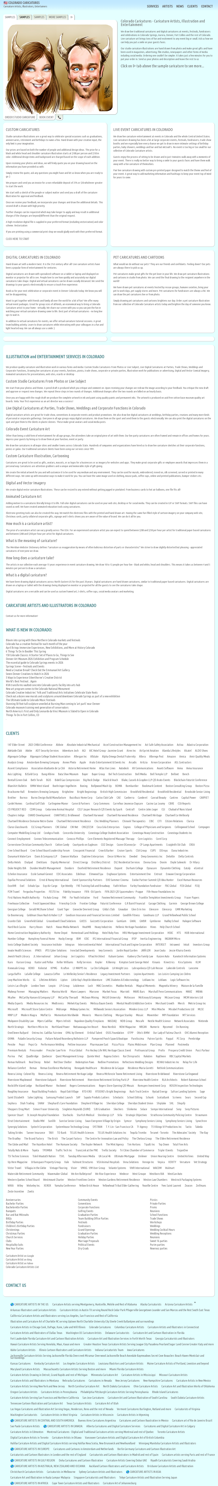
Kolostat (42, 968)
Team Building (85, 1218)
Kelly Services (84, 962)
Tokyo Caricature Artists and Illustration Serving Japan (148, 1477)
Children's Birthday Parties (20, 1226)
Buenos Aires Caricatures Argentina (97, 1420)
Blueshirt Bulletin (17, 785)
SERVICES (153, 6)
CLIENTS (192, 6)
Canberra (129, 797)
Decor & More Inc (116, 856)
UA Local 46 (104, 1156)
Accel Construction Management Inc (122, 744)
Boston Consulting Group (179, 785)
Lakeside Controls (175, 968)
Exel (22, 885)
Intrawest (175, 944)
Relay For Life (190, 1062)
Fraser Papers (191, 897)
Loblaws (162, 979)
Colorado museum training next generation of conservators (37, 707)
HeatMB (86, 927)
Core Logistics (145, 838)
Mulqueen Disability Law (21, 1021)
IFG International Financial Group (110, 938)
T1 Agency (142, 1126)
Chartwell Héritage (152, 815)
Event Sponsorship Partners (87, 879)
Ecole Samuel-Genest (42, 874)
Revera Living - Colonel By (21, 1073)
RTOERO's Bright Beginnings (110, 1091)
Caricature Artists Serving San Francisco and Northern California (44, 1397)
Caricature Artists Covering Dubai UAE (127, 1460)
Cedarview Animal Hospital (59, 809)
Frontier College (88, 903)
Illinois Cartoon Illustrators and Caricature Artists (65, 1350)
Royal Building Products (44, 1091)
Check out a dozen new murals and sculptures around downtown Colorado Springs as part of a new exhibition (63, 696)
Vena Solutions (131, 1162)
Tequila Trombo (138, 1132)
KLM (198, 962)
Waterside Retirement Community (26, 1173)
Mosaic (139, 1015)
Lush (90, 985)
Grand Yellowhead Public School (179, 915)
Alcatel (187, 750)
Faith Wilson (120, 885)
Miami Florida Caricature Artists (126, 1369)
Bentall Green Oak (17, 780)
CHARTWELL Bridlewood (67, 815)
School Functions (159, 1214)
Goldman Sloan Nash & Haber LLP (44, 915)
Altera (142, 756)
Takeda (199, 1126)
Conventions (84, 1203)
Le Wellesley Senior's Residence (80, 974)
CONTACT (207, 6)
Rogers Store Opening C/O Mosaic (116, 1085)
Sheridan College (115, 1103)
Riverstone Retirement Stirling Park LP (108, 1079)
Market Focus (109, 991)
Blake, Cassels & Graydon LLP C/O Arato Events (145, 780)
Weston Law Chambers (155, 1179)
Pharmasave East (99, 1044)
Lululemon (78, 985)
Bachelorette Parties (17, 1207)
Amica (182, 756)
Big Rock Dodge (91, 780)
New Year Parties (15, 1248)
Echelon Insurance (17, 874)
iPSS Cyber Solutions (56, 950)
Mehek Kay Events (77, 1003)
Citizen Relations (174, 821)
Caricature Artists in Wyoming (133, 1414)
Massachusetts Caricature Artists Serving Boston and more (74, 1369)
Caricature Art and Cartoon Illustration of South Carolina (137, 1397)
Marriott (124, 991)
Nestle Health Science (159, 1021)
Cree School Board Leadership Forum (50, 850)
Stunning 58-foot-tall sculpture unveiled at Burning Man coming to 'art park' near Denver (53, 703)
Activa (180, 744)
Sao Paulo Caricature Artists (25, 1426)
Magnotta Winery (168, 985)
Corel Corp (161, 838)
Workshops (156, 1222)
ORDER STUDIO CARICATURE (20, 117)
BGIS (48, 780)
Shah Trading (27, 1103)
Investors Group (201, 944)
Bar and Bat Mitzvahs (17, 1214)
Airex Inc (131, 750)
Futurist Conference (110, 903)
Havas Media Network (67, 927)
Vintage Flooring (58, 1167)
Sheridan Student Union (140, 1103)
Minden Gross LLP (138, 1009)
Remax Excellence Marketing (55, 1068)
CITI (159, 821)
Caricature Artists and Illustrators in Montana (34, 1380)
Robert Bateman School (193, 1079)
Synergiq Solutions (17, 1126)
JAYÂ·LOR (145, 950)
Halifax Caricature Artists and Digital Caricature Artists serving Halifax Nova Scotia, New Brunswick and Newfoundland (72, 1443)
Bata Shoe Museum (68, 774)
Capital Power (188, 797)
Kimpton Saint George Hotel (134, 962)
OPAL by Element (75, 1032)
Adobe (28, 750)
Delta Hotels (14, 862)
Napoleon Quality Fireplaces (89, 1021)
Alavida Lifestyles (171, 750)
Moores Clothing (103, 1015)
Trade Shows (156, 1218)
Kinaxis (156, 962)
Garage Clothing (157, 903)
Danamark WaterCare (19, 856)
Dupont (118, 868)
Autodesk (124, 768)
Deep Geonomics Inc (151, 856)
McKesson (129, 997)
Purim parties (157, 1244)
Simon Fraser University (46, 1109)
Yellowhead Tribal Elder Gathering (121, 1185)
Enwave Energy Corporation (180, 874)
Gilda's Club (109, 909)
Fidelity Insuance (72, 891)
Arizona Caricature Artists (179, 1304)
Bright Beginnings (87, 791)
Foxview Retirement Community (118, 897)
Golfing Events (85, 1211)
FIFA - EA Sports (92, 891)
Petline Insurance (77, 1044)
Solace (143, 1109)
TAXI (51, 1132)
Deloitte (170, 856)
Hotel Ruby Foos (110, 932)
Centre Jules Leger (148, 809)
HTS (179, 932)
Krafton (65, 968)
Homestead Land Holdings (84, 932)
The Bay (203, 1132)
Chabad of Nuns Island (180, 809)
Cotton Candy (62, 844)
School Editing (134, 1097)
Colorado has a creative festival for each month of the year (37, 643)
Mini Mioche (158, 1009)
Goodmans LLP (151, 915)
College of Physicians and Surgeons (152, 827)
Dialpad (28, 862)
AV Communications (142, 768)
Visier (74, 1167)
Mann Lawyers (78, 991)
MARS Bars (139, 991)
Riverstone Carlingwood (185, 1073)
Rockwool (61, 1085)
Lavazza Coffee (52, 974)
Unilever (142, 1156)
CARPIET (204, 797)
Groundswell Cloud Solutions (61, 921)
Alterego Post (156, 756)
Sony (178, 1109)
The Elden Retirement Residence (172, 1138)
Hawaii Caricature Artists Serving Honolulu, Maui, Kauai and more (45, 1344)
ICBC (86, 938)
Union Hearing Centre (162, 1156)
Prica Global (75, 1050)
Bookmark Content (152, 785)
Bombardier (132, 785)
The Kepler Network (91, 1144)
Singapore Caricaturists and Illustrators (95, 1477)
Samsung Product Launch (59, 1097)
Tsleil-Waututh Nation (44, 1156)
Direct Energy (80, 862)
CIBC (151, 821)
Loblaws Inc (148, 979)
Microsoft (13, 1009)
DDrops (163, 850)
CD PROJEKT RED (17, 809)
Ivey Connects (105, 950)
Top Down (164, 1144)
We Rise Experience (105, 1173)
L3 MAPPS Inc (80, 968)
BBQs (9, 1218)
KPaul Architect (96, 956)
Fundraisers (84, 1226)
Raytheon (161, 1056)
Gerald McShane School (41, 909)
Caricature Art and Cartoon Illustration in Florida (158, 1332)
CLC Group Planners (41, 827)
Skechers (118, 1109)
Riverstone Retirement (72, 1079)
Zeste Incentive (16, 1191)
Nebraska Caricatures (73, 1380)
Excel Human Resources (189, 879)
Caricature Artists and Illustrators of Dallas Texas (36, 1332)
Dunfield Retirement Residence (94, 868)
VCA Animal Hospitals (108, 1162)
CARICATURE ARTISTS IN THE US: (31, 1304)
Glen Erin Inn (138, 909)
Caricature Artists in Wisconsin (97, 1414)
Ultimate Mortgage (124, 1156)
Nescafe (140, 1021)
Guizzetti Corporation (101, 921)
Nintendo (203, 1021)
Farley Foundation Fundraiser (145, 885)
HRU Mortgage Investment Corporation (143, 932)
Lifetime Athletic (48, 979)
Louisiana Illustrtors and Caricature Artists (120, 1363)
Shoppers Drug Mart (19, 1109)
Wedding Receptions (161, 1233)
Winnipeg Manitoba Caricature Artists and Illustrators (167, 1443)
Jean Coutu (159, 950)
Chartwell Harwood (93, 815)
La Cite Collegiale (100, 968)
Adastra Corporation (197, 744)
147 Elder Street (16, 744)
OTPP (130, 1032)
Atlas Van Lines (107, 768)
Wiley (20, 1185)
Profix (161, 1050)
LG (34, 979)
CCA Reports (184, 803)
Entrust (158, 874)
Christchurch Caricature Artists (26, 1471)
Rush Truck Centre (139, 1091)
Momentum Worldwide (66, 1015)
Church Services (14, 1237)
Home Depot (61, 932)
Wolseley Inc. (33, 1185)
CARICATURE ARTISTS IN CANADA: (65, 1426)
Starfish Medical (85, 1115)
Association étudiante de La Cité (48, 768)
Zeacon (188, 1185)
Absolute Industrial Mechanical (83, 744)
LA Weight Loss (120, 968)
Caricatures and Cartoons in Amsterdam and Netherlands (83, 1449)
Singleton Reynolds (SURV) (76, 1109)
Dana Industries (179, 850)
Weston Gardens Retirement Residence (119, 1179)
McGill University (111, 997)
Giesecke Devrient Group (86, 909)
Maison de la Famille (192, 985)
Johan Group (60, 956)
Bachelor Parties (15, 1203)
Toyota (35, 1150)
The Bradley (14, 1138)
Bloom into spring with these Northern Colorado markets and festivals (43, 640)
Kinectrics (169, 962)
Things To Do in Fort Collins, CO (22, 715)
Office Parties (101, 1218)
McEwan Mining (90, 997)
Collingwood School (185, 827)
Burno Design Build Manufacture (48, 797)
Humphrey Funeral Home (41, 938)
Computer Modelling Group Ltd (24, 832)
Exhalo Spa (33, 885)
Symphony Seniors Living (148, 1120)
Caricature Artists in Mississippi (138, 1374)
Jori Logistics (78, 956)
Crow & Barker (106, 850)
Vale (66, 1162)
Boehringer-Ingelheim (64, 785)
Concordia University (74, 832)
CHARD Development (39, 815)
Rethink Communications (170, 1068)
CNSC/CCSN (87, 827)
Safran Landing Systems (183, 1091)
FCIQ (197, 885)
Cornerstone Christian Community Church (30, 844)
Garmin (173, 903)
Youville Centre (150, 1185)
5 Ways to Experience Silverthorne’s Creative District (34, 677)
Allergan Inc (80, 756)
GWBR (143, 921)
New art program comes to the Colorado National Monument (38, 688)
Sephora (12, 1103)
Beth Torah (37, 780)
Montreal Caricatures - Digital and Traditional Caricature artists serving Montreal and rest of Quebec (100, 1431)
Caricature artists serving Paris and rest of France (188, 1454)
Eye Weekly (67, 885)
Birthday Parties (14, 1222)
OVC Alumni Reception (196, 1032)
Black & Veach (110, 780)
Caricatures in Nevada (100, 1380)
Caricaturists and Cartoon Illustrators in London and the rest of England (48, 1454)
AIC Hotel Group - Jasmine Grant (106, 750)
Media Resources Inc (37, 1003)
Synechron (201, 1120)
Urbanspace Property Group (46, 1162)
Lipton (64, 979)
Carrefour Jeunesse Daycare (128, 803)
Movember (153, 1015)
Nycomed (167, 1026)
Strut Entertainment (19, 1120)
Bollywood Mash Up (101, 785)
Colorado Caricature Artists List (22, 1267)
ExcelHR (12, 885)
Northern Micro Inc (38, 1026)
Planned (169, 1044)
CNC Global (61, 827)
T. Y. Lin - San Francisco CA (119, 1126)
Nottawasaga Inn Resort (85, 1026)
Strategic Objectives (136, 1115)
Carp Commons (102, 803)
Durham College (134, 868)
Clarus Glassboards (18, 827)
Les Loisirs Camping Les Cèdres (174, 974)
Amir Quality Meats (200, 756)
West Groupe (139, 1173)
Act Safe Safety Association (159, 744)
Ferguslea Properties (34, 891)
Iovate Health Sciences (19, 950)
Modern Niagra (29, 1015)
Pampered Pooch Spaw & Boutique (110, 1038)
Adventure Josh (70, 750)
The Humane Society (66, 1144)
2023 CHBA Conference (40, 744)
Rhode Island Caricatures (165, 1392)
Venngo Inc (148, 1162)
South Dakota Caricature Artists (187, 1397)
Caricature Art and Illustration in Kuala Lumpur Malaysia (40, 1477)
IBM (78, 938)
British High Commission (113, 791)
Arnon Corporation (161, 762)
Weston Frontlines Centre (81, 1179)
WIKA (11, 1185)
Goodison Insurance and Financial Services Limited (92, 915)
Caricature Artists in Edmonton (26, 1431)
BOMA (118, 785)
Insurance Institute (51, 944)
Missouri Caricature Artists (173, 1374)
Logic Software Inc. (180, 979)
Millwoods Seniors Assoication (109, 1009)
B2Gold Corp (31, 774)
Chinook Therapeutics (134, 821)
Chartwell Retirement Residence (74, 821)
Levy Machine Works (18, 979)
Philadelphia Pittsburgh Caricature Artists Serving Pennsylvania (115, 1392)
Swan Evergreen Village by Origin (102, 1120)
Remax (33, 1068)
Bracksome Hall (16, 791)
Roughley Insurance (18, 1091)
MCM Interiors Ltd (193, 997)
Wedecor (124, 1173)
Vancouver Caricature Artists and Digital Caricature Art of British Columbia (124, 1437)
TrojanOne (182, 1150)
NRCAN (143, 1026)
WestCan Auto (175, 1173)
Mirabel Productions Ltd (181, 1009)
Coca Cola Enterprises (108, 827)
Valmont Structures (82, 1162)
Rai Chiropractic (131, 1056)
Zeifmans (201, 1185)
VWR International (139, 1167)
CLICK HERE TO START (17, 238)
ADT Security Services (47, 750)
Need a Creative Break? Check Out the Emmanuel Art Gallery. (38, 670)
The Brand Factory (34, 1138)
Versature (185, 1162)
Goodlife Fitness (131, 915)
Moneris (86, 1015)
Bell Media (141, 774)
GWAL (133, 921)
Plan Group (156, 1044)
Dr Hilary (194, 862)
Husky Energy (65, 938)
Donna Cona (149, 862)
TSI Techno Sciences (18, 1156)
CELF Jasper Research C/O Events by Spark (99, 809)
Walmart (170, 1167)
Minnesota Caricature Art (104, 1374)
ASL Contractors (183, 762)
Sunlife (52, 1120)
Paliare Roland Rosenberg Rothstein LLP (66, 1038)
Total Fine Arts (180, 1144)
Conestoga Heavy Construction (148, 832)
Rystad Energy (159, 1091)
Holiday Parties (86, 1237)
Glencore (154, 909)
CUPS (153, 850)
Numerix (154, 1026)
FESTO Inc (54, 891)
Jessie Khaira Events (180, 950)
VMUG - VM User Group (93, 1167)
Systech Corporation (41, 1126)
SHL (172, 1103)
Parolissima (137, 1038)
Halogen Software (191, 921)
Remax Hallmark (16, 1062)
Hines (153, 927)
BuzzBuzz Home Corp (80, 797)
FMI (64, 897)
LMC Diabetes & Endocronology (122, 979)
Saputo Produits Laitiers (96, 1097)
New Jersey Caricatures (127, 1380)
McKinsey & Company (149, 997)
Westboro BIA (156, 1173)
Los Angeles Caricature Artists (79, 1363)
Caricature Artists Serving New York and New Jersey (37, 1386)
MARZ (189, 991)
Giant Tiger (63, 909)
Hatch (49, 927)
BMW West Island (39, 785)
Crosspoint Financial (84, 850)
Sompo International (162, 1109)
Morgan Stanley (124, 1015)
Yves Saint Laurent (171, 1185)
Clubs (9, 1241)
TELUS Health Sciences (82, 1132)
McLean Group (172, 997)
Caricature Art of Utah (106, 1403)
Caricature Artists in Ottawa (66, 1437)
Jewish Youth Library (19, 956)
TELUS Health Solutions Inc (112, 1132)
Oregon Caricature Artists (23, 1392)
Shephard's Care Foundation (62, 1103)
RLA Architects (169, 1079)
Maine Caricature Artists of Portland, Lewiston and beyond (178, 1363)
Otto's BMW (143, 1032)
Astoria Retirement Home (82, 768)
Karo (10, 962)
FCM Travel (13, 891)
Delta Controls (186, 856)
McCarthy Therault (68, 997)
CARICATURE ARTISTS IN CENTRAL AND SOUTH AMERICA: (44, 1420)
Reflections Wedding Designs (137, 1062)
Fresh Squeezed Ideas (44, 903)
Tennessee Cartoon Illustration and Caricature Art (36, 1403)
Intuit (186, 944)
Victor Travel (14, 1167)
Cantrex (174, 797)
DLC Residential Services (127, 862)
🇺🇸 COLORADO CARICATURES (25, 4)
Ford (95, 897)
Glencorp (167, 909)
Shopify (181, 1103)
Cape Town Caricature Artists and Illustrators (75, 1483)
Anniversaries (13, 1199)
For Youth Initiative (80, 897)
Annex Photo (69, 762)
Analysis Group (15, 762)
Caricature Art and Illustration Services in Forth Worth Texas (120, 1338)
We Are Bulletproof (81, 1173)
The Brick (52, 1138)
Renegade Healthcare (85, 1068)
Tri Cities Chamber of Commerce (137, 1150)
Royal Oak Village (69, 1091)
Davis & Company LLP (46, 856)
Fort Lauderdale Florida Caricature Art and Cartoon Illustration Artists (47, 1338)
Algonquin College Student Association (50, 756)
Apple (83, 762)
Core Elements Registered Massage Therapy (111, 838)
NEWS (180, 6)
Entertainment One (140, 874)
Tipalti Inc (149, 1144)
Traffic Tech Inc (64, 1150)
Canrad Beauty (158, 797)
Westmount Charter (53, 1179)
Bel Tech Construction (120, 774)
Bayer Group (98, 774)
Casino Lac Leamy (155, 803)
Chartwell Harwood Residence (122, 815)
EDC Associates (64, 874)
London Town (38, 985)
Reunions (155, 1211)
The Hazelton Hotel (42, 1144)
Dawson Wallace (69, 856)
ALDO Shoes (201, 750)
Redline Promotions (108, 1062)
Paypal (169, 1038)
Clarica (190, 821)
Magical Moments (145, 985)
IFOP (134, 938)
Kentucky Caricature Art (46, 1363)
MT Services (188, 1015)
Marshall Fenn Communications (165, 991)
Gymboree (155, 921)
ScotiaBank (163, 1097)
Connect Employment (19, 838)
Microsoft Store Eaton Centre (37, 1009)
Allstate (94, 756)
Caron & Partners (81, 803)
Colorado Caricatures (100, 1327)
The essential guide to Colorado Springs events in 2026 (34, 662)
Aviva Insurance (194, 768)
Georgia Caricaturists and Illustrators (174, 1338)
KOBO (31, 968)
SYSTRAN (97, 1126)
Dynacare (152, 868)
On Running (182, 1026)
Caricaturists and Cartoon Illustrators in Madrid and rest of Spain (124, 1454)
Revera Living (45, 1073)
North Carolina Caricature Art (83, 1386)
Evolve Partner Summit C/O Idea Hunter (153, 879)
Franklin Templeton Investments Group (160, 897)
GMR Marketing (183, 909)
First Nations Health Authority (24, 897)
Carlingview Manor (58, 803)
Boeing (83, 785)
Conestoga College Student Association (108, 832)
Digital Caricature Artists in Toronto (29, 1437)
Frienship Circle (67, 903)
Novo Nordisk (109, 1026)
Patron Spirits (154, 1038)
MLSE (201, 1009)
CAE (119, 797)
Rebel (47, 1062)
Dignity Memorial (60, 862)
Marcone (94, 991)
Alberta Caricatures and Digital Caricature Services (113, 1426)
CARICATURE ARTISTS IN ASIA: (145, 1471)
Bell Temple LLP (158, 774)
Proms (153, 1207)
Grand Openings (86, 1229)
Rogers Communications (82, 1085)
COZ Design (107, 844)
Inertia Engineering (150, 938)
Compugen (204, 827)
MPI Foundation (170, 1015)
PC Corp (181, 1038)
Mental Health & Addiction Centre (134, 1003)
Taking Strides (15, 1132)
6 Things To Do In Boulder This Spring (26, 651)
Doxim (163, 862)
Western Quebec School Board (24, 1179)
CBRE (171, 803)
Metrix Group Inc (197, 1003)
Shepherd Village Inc (92, 1103)
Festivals (82, 1222)
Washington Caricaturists (23, 1414)
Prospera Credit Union (180, 1050)
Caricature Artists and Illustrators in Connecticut (173, 1327)
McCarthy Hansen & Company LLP (36, 997)
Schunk (150, 1097)
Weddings (155, 1226)
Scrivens (177, 1097)
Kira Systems (185, 962)
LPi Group (64, 985)
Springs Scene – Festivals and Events (25, 666)
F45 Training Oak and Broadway (93, 885)
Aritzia (143, 762)
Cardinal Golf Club (35, 803)
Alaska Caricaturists (150, 1304)
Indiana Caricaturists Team (109, 1350)
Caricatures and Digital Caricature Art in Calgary (169, 1426)
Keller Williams (65, 962)
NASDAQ (112, 1021)
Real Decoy (34, 1062)
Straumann (201, 1115)
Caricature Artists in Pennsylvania (59, 1392)
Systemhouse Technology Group (72, 1126)
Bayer (85, 774)
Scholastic (118, 1097)
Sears (188, 1097)
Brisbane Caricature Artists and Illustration (170, 1466)
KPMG (54, 968)
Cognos (127, 827)
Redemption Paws (84, 1062)
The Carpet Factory (71, 1138)
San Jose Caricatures (93, 1397)
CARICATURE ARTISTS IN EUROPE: (32, 1449)
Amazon (171, 756)
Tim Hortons (134, 1144)
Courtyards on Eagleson (85, 844)
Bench (185, 774)
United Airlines (185, 1156)
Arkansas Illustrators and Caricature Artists (33, 1310)
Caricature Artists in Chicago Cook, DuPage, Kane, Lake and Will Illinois (47, 1327)
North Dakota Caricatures (116, 1386)
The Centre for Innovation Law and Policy (106, 1138)
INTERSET (160, 944)
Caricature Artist (15, 1255)
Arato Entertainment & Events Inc (107, 762)
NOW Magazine (127, 1026)
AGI (84, 750)
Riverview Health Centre (145, 1079)
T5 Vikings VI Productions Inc (166, 1126)
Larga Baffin (14, 974)
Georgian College (16, 909)
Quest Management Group (70, 1056)
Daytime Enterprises (93, 856)
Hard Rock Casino (17, 927)
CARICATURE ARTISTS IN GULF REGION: (34, 1460)
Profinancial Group (145, 1050)
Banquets (11, 1211)
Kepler (98, 962)
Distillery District (100, 862)
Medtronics (58, 1003)
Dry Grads (83, 1248)
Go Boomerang (15, 915)
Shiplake (161, 1103)
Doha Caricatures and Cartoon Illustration (81, 1460)
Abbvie (59, 744)
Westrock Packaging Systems (186, 1179)
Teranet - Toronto (159, 1132)
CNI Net (74, 827)
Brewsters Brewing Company (43, 791)
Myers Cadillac (45, 1021)
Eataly (187, 868)
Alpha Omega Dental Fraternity (119, 756)
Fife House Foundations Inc (161, 891)
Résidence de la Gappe (112, 1068)
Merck (181, 1003)
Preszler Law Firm (56, 1050)
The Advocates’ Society (184, 1132)
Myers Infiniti (63, 1021)
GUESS (83, 921)
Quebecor (47, 1056)
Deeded (133, 856)
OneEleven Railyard (18, 1032)
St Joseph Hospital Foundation (43, 1115)
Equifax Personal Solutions (22, 879)
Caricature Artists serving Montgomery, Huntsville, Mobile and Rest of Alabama (94, 1304)
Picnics (153, 1199)
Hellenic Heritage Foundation (131, 927)
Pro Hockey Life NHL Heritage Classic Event (108, 1050)
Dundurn (69, 868)
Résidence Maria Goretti (140, 1068)
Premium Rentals (17, 1050)
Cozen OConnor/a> (126, 844)
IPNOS (38, 950)
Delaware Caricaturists (117, 1332)
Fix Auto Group (50, 897)
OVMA (11, 1038)
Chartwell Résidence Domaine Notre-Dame (30, 821)
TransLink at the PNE (87, 1150)
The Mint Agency (115, 1144)
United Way (203, 1156)
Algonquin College (17, 756)
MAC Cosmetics (104, 985)
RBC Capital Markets (180, 1056)
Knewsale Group (16, 968)
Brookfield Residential (142, 791)
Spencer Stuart (16, 1115)
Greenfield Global (33, 921)
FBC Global (170, 885)
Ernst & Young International (54, 879)
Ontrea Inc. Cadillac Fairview (47, 1032)
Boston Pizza (202, 785)
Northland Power (61, 1026)
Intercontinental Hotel (90, 944)
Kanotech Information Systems (189, 956)
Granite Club (14, 921)
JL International (41, 956)
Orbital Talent (94, 1032)
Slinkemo (132, 1109)
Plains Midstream (137, 1044)
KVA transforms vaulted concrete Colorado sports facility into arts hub (43, 685)
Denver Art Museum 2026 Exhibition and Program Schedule (37, 658)
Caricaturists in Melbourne (61, 1471)
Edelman (80, 874)
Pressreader (36, 1050)
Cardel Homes (15, 803)
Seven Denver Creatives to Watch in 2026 (27, 673)
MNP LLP (12, 1015)
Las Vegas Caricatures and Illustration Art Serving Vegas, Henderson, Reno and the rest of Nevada (61, 1409)
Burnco (23, 797)
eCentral (198, 868)
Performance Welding (52, 1044)
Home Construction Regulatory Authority (29, 932)
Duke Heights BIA (17, 868)
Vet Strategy (200, 1162)
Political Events (86, 1244)
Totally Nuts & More (18, 1150)
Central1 (130, 809)
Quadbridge (32, 1056)
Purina (11, 1056)
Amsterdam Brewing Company (43, 762)
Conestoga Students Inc (180, 832)
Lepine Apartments (144, 974)
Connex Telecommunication (48, 838)
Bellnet (175, 774)
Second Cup (200, 1097)
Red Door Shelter (63, 1062)
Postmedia (183, 1044)
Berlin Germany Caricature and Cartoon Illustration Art (146, 1449)
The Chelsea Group (142, 1138)
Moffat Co (45, 1015)
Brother (12, 797)
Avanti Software (165, 768)
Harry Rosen (36, 927)
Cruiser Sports (124, 850)
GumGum (121, 921)
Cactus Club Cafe (104, 797)
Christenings (12, 1229)
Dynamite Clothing (170, 868)
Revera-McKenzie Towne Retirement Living (119, 1073)
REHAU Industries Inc (168, 1062)
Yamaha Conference (65, 1185)
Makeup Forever (16, 991)
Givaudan (123, 909)
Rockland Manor (44, 1085)
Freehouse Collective (18, 903)
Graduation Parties (88, 1214)
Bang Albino (47, 774)
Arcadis (133, 762)
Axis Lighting (14, 774)
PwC (20, 1056)
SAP (78, 1097)
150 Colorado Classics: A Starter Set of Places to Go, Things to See (40, 655)
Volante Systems (117, 1167)
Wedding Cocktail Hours (162, 1229)
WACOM (157, 1167)
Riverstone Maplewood (20, 1079)
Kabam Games (116, 956)
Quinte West (93, 1056)
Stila (119, 1115)
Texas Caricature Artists (79, 1403)
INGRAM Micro (172, 938)
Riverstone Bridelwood (158, 1073)
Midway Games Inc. (80, 1009)
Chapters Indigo (16, 815)
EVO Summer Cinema (117, 879)
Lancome (193, 968)
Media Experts (15, 1003)
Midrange (61, 1009)
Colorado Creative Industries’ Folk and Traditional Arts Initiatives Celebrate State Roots (52, 692)
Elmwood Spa (96, 874)
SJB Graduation (102, 1109)
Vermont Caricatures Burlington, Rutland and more (144, 1409)
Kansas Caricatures (20, 1363)
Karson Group (23, 962)
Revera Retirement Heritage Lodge (74, 1073)
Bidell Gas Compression (67, 780)
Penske (11, 1044)
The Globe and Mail (18, 1144)
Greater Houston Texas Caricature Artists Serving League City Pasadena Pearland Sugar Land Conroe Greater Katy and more (149, 1344)
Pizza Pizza (118, 1044)
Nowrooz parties (158, 1248)
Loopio (52, 985)
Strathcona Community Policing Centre (171, 1115)
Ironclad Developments (82, 950)
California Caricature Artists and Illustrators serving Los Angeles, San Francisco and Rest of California (64, 1315)
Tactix (188, 1126)
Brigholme (68, 791)
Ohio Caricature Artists (146, 1386)
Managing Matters (38, 991)
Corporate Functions (89, 1207)
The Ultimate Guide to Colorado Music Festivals (30, 700)
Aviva (180, 768)
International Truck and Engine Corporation (128, 944)
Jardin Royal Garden (126, 950)
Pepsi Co (32, 1044)
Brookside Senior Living (197, 791)
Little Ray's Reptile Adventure (86, 979)
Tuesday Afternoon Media (81, 1156)
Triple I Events (165, 1150)
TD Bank (61, 1132)
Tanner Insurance (35, 1132)
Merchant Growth (164, 1003)
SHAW (41, 1103)
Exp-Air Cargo (50, 885)
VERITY (172, 1162)
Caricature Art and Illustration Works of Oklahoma (188, 1386)
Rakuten (148, 1056)
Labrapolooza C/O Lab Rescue (147, 968)
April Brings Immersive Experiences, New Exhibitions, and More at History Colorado (50, 647)
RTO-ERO (87, 1091)
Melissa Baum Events (101, 1003)
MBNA (199, 991)
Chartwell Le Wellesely (177, 815)
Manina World (59, 991)
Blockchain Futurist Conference (190, 780)
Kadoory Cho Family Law (140, 956)
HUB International (194, 932)
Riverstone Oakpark (45, 1079)
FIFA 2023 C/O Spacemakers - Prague (124, 891)
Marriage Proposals (88, 1241)
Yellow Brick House (89, 1185)
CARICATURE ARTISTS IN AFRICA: (31, 1483)
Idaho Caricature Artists (22, 1350)
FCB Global (185, 885)
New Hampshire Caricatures (158, 1380)
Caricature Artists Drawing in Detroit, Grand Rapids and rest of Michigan (48, 1374)
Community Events (88, 1199)
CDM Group (36, 809)
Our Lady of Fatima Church (167, 1032)
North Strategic (16, 1026)
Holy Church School (170, 927)
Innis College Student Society (23, 944)
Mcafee (11, 997)
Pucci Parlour (203, 1050)
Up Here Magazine (17, 1162)
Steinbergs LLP (106, 1115)
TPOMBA (47, 1150)
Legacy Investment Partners (115, 974)
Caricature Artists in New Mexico (193, 1380)
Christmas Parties (15, 1233)
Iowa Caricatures (135, 1350)
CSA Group (141, 850)
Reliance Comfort (17, 1068)
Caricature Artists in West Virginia (59, 1414)
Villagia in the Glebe (35, 1167)
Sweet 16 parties (158, 1241)
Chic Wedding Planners (106, 821)
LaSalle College (32, 974)
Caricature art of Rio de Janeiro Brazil (192, 1420)
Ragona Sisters (111, 1056)
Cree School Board (17, 850)
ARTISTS (167, 6)
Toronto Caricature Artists (171, 1431)
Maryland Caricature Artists (25, 1369)
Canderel (142, 797)
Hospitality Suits (14, 1244)
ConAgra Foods (51, 832)
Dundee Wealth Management (45, 868)
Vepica (161, 1162)
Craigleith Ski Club (176, 844)
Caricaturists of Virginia (187, 1409)
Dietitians (41, 862)
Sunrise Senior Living (70, 1120)
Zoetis (30, 1191)
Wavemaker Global (58, 1173)
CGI (163, 809)
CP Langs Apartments (151, 844)
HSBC (170, 932)
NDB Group (126, 1021)
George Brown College (192, 903)
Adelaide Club (15, 750)
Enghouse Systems (116, 874)
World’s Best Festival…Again (21, 681)
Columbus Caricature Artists (129, 1327)
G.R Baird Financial (135, 903)
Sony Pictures (192, 1109)
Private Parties (158, 1203)
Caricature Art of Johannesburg (119, 1483)
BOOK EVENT (46, 117)
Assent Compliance (18, 768)
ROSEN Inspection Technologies (186, 1085)
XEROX (47, 1185)
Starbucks (68, 1115)
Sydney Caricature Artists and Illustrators (100, 1471)
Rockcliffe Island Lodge (20, 1085)
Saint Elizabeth (16, 1097)
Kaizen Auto (163, 956)
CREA (192, 844)
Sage (202, 1091)
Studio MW (39, 1120)
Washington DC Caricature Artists (84, 1332)
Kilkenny (110, 962)
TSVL (61, 1156)
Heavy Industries (103, 927)
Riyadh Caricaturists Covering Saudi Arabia (172, 1460)
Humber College (16, 938)
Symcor (128, 1120)
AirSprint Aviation (149, 750)
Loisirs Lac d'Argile (17, 985)
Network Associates (184, 1021)
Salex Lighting (35, 1097)
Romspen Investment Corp (152, 1085)
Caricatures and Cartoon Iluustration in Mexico (143, 1420)
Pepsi (22, 1044)
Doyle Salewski (178, 862)
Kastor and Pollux (44, 962)
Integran (69, 944)
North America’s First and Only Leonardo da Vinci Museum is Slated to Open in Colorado (52, 711)
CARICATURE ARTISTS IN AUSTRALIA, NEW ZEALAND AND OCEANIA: (49, 1466)
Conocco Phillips (75, 838)
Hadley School (171, 921)
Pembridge (194, 1038)
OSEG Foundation (115, 1032)
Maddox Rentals (124, 985)
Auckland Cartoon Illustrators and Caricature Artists (116, 1466)
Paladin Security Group (30, 1038)
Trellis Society (109, 1150)
